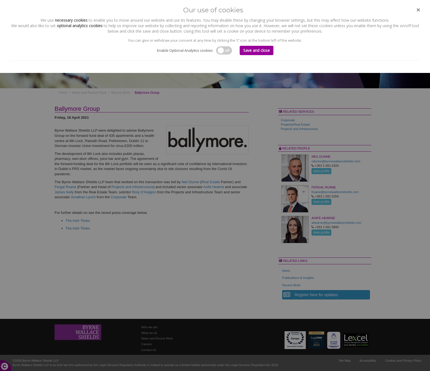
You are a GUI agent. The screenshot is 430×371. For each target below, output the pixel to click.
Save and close (256, 50)
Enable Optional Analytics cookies (185, 50)
